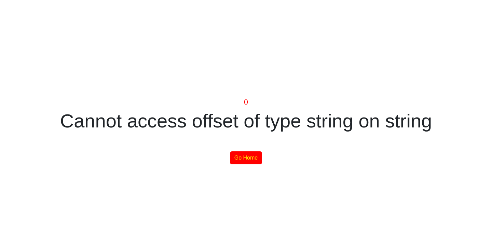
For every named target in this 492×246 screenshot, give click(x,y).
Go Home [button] (246, 158)
